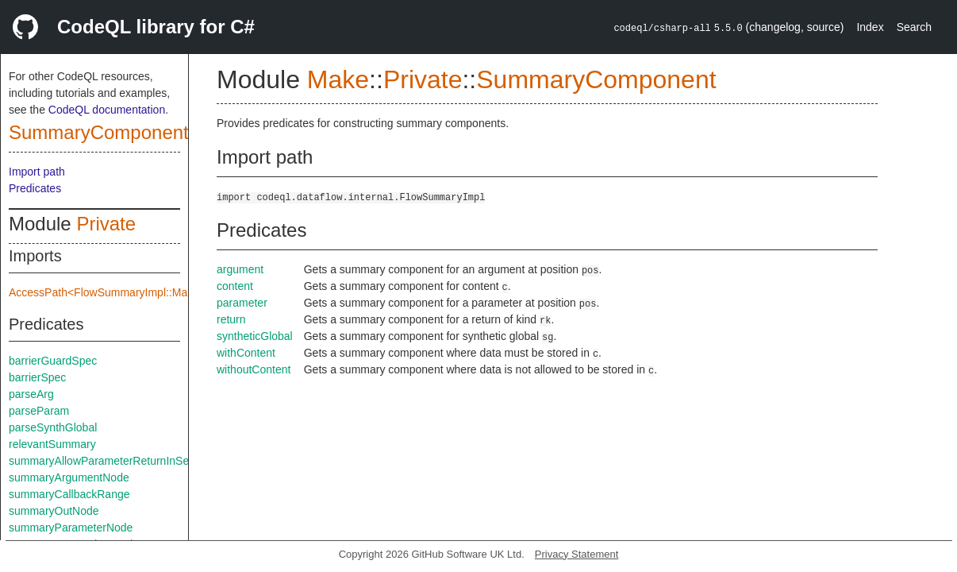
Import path (37, 171)
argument (240, 269)
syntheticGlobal (255, 336)
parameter (242, 302)
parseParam (39, 410)
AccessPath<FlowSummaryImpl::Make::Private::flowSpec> (153, 292)
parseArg (31, 394)
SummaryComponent (99, 132)
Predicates (35, 188)
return (231, 319)
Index (869, 27)
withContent (246, 352)
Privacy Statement (577, 554)
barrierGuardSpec (53, 360)
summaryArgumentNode (69, 477)
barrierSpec (37, 377)
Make (338, 79)
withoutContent (253, 369)
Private (106, 223)
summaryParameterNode (71, 527)
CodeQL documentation (106, 109)
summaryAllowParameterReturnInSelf (101, 460)
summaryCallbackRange (69, 494)
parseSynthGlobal (53, 427)
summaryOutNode (54, 510)
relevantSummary (52, 444)
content (235, 286)
